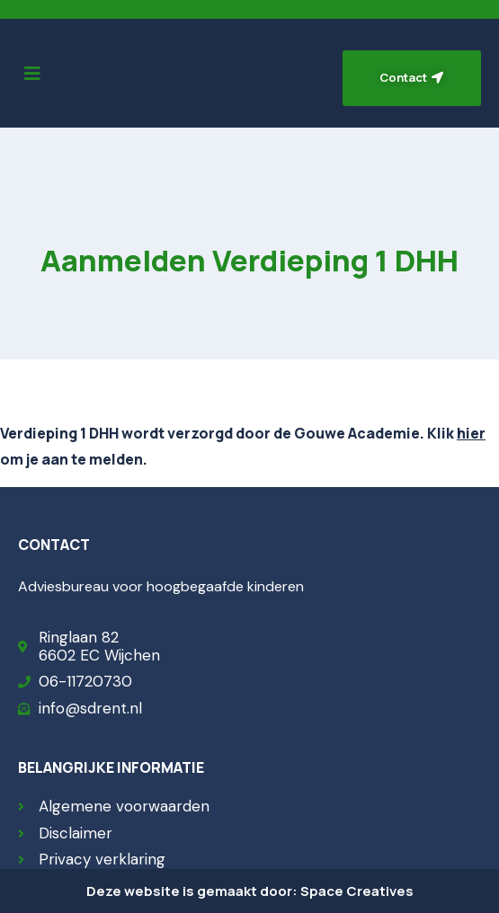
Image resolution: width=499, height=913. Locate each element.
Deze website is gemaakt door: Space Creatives (250, 891)
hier (471, 433)
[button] (32, 73)
